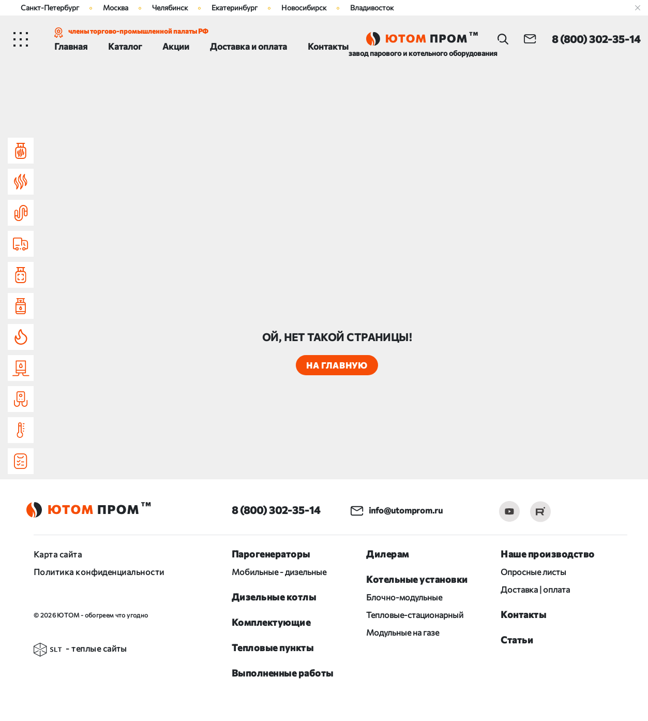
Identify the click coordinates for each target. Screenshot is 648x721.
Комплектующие (271, 622)
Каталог (125, 46)
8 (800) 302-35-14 (276, 510)
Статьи (517, 639)
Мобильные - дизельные (279, 572)
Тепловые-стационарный (414, 615)
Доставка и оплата (248, 46)
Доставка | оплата (535, 589)
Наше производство (548, 554)
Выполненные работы (283, 673)
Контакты (328, 46)
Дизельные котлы (274, 596)
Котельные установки (417, 579)
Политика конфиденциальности (99, 572)
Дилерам (387, 554)
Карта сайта (58, 554)
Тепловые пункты (273, 647)
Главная (70, 46)
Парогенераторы (271, 554)
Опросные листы (533, 572)
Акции (175, 46)
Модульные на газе (402, 632)
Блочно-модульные (404, 597)
